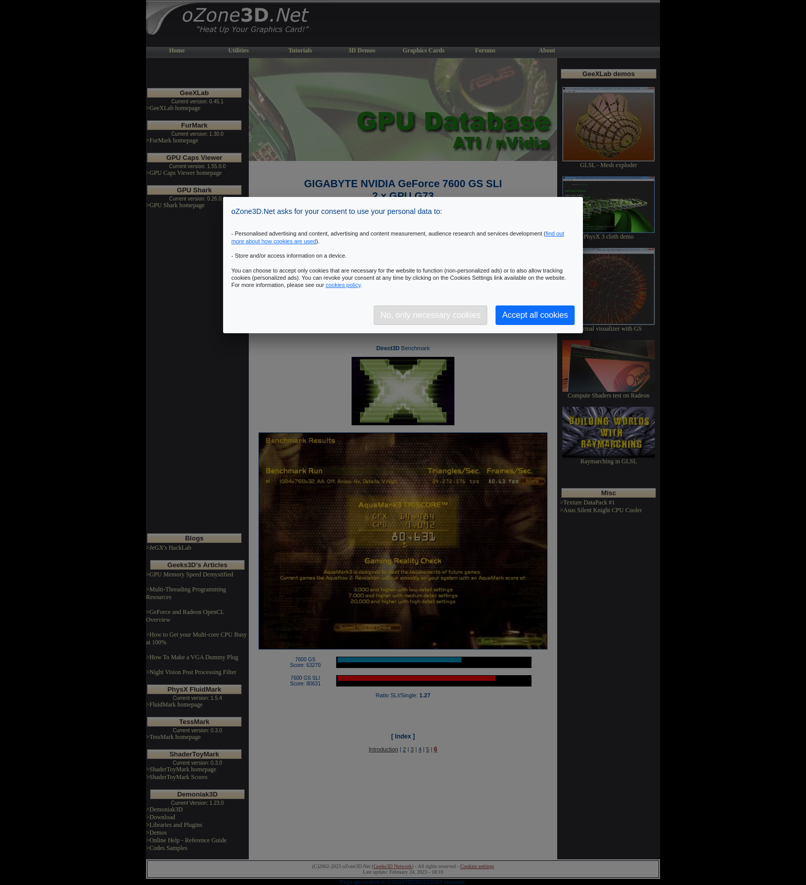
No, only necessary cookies (430, 315)
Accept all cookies (535, 315)
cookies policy (342, 285)
